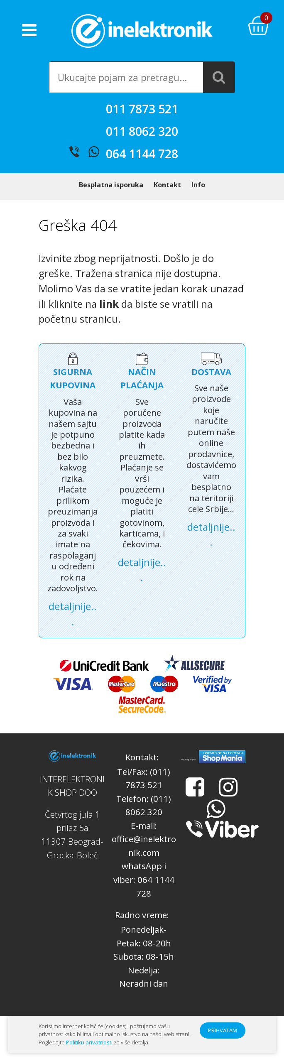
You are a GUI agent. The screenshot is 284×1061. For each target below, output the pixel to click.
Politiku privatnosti (89, 1042)
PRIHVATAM (222, 1030)
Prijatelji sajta (188, 772)
